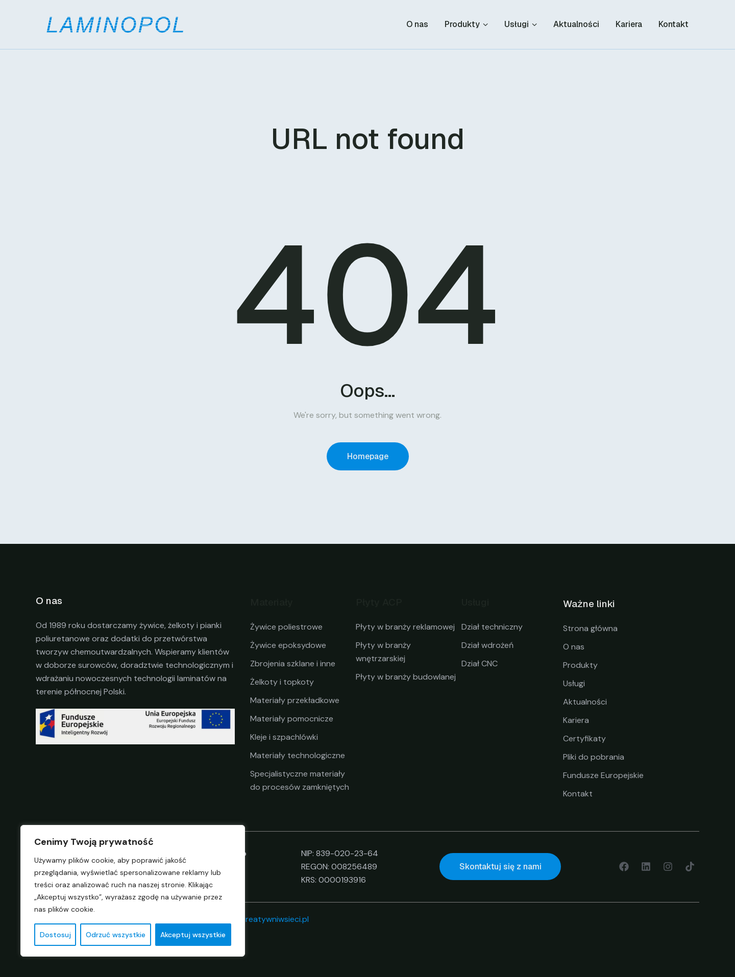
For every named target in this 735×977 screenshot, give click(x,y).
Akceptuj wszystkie (193, 934)
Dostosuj (55, 934)
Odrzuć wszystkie (115, 934)
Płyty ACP (379, 602)
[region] (132, 891)
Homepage (367, 456)
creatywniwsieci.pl (275, 919)
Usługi (475, 602)
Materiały (271, 602)
